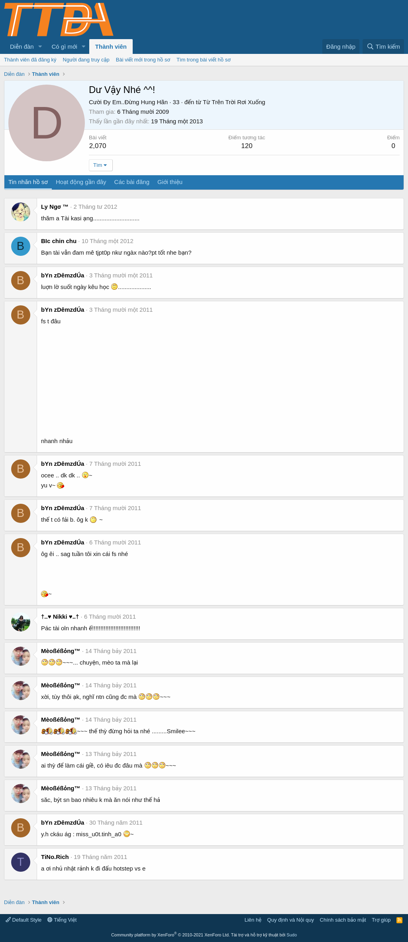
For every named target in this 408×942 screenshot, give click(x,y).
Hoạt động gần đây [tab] (81, 181)
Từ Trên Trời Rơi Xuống (234, 102)
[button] (40, 46)
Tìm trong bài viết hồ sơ (204, 60)
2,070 (97, 146)
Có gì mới (64, 46)
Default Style (23, 920)
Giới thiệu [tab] (169, 181)
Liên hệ (253, 920)
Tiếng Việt (62, 920)
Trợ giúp (381, 920)
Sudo (291, 934)
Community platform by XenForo (170, 934)
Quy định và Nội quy (290, 920)
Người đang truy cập (86, 60)
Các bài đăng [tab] (131, 181)
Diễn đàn (22, 46)
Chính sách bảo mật (343, 920)
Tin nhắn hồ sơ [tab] (28, 181)
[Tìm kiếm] (383, 46)
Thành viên (111, 46)
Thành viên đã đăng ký (30, 60)
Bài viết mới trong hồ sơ (143, 60)
